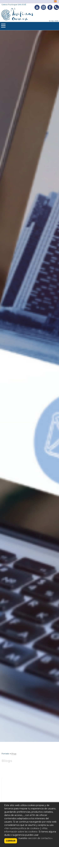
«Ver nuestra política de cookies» (22, 828)
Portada (5, 753)
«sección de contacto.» (39, 838)
